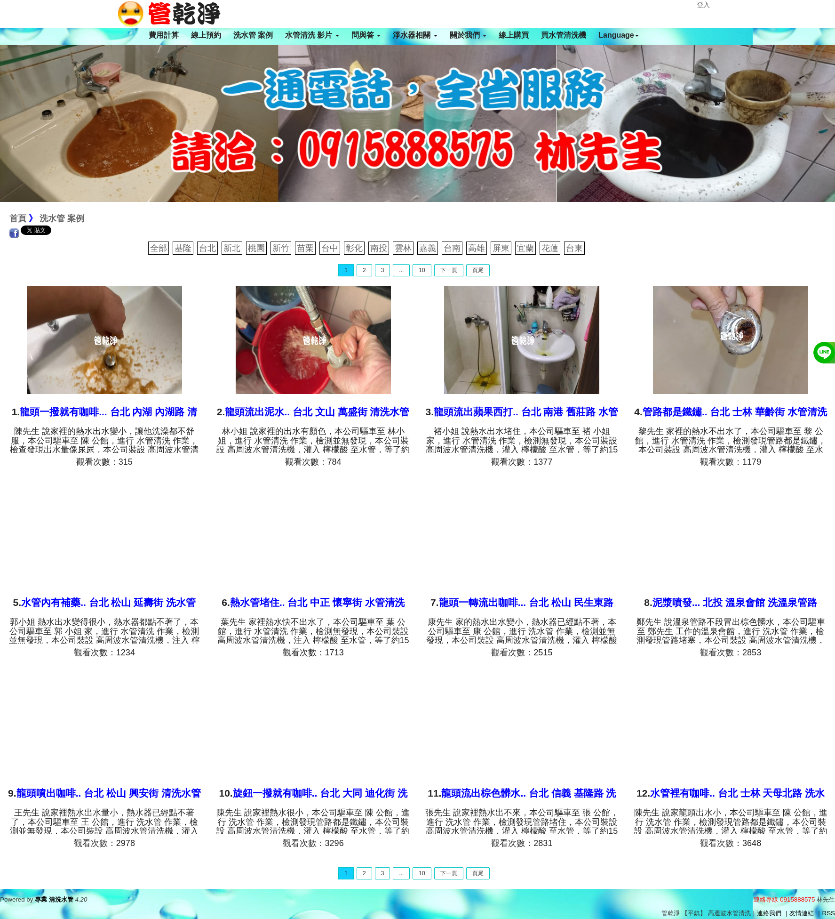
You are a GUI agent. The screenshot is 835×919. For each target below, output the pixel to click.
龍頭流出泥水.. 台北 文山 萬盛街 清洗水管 (317, 411)
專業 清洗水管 (54, 899)
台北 (207, 248)
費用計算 (164, 35)
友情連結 (801, 913)
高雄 (476, 248)
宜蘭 (525, 248)
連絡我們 (769, 913)
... (401, 270)
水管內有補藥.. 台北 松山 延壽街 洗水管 (108, 602)
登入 (703, 4)
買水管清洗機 (563, 35)
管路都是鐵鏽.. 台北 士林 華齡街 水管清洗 (735, 411)
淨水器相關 (415, 35)
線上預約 (206, 35)
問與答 (366, 35)
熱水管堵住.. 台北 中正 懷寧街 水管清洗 (317, 602)
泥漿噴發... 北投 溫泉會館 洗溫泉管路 (734, 602)
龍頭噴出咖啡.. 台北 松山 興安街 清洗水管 (108, 793)
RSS (828, 913)
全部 (158, 248)
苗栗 (305, 248)
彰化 (354, 248)
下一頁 (448, 270)
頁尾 (478, 270)
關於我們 (468, 35)
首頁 (17, 218)
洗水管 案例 (253, 35)
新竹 (280, 248)
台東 (574, 248)
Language (618, 35)
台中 (329, 248)
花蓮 (549, 248)
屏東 (501, 248)
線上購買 (514, 35)
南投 (378, 248)
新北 (231, 248)
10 (422, 270)
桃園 (256, 248)
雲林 (403, 248)
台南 (452, 248)
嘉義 (427, 248)
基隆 (183, 248)
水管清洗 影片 (312, 35)
